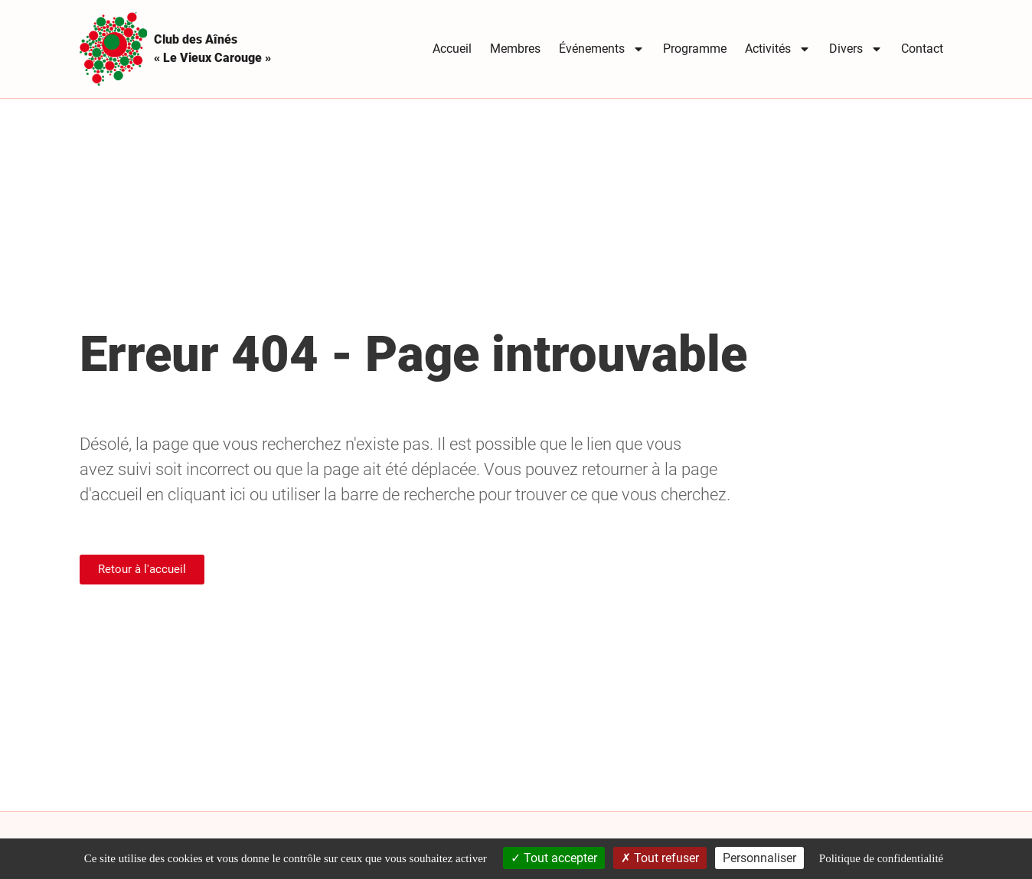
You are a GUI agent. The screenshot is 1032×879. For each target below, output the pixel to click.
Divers (856, 49)
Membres (515, 48)
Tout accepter (554, 858)
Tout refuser (660, 858)
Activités (778, 49)
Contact (922, 48)
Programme (695, 48)
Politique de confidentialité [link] (881, 858)
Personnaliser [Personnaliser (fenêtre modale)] (759, 858)
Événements (602, 49)
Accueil (452, 48)
